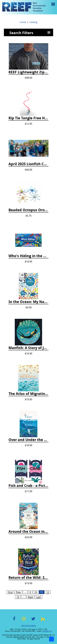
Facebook (14, 620)
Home (23, 22)
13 (17, 597)
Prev (18, 592)
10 (35, 592)
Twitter (33, 620)
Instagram (24, 620)
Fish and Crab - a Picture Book (28, 485)
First (10, 592)
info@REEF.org (47, 631)
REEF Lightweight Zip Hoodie (28, 72)
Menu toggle (52, 6)
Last (38, 597)
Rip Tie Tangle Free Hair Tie (28, 118)
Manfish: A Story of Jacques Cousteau (28, 347)
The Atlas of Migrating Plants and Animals (28, 393)
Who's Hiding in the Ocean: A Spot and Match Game (28, 255)
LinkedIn (43, 620)
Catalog (33, 22)
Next (30, 597)
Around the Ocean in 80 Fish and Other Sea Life (28, 531)
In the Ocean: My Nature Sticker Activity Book (28, 301)
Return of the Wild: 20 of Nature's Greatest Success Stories (28, 577)
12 (47, 592)
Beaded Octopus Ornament (28, 210)
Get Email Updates (28, 625)
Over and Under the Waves (28, 439)
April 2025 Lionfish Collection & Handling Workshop (28, 164)
